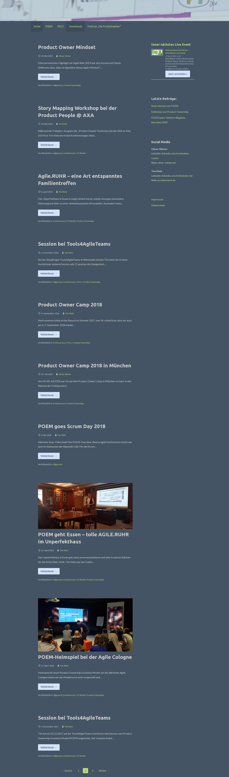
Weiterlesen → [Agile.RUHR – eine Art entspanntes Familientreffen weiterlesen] (49, 212)
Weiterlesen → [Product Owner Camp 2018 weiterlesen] (49, 334)
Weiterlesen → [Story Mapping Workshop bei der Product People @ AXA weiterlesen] (49, 144)
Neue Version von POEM (164, 105)
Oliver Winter (65, 56)
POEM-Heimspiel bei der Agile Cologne (85, 657)
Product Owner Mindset (67, 47)
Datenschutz (158, 205)
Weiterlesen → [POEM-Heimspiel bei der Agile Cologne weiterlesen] (49, 686)
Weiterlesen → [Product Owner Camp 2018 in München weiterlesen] (49, 395)
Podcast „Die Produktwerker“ (104, 26)
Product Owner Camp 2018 (70, 304)
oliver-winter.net (167, 162)
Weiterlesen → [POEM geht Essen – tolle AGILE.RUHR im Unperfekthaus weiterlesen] (49, 571)
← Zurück (66, 770)
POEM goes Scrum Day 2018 (71, 426)
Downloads (75, 26)
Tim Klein (63, 123)
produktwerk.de (166, 180)
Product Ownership (72, 85)
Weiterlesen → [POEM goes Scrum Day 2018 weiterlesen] (49, 455)
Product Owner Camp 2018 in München (84, 365)
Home (37, 26)
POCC (61, 26)
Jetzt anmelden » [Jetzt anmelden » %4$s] (177, 74)
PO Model (81, 153)
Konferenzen (69, 153)
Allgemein (57, 85)
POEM (48, 26)
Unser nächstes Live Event (171, 44)
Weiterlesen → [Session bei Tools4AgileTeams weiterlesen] (49, 273)
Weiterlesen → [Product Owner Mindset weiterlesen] (49, 76)
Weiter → (104, 770)
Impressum (157, 199)
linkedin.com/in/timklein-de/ (177, 175)
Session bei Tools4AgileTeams (74, 244)
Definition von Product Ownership (169, 111)
